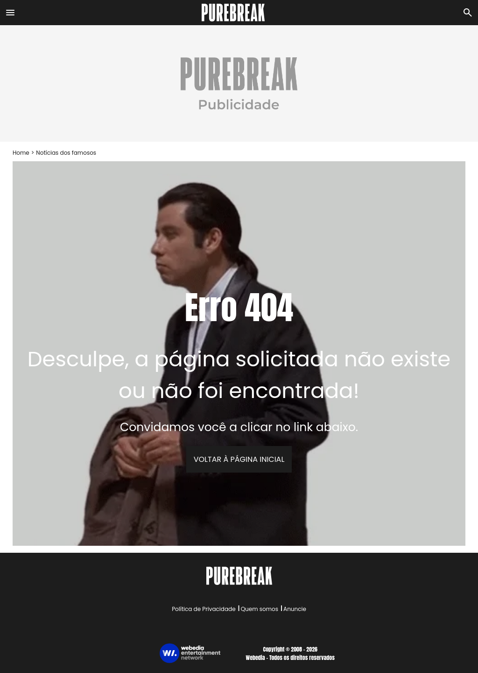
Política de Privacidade (203, 609)
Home (21, 153)
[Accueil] (239, 12)
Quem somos (259, 609)
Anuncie (294, 609)
